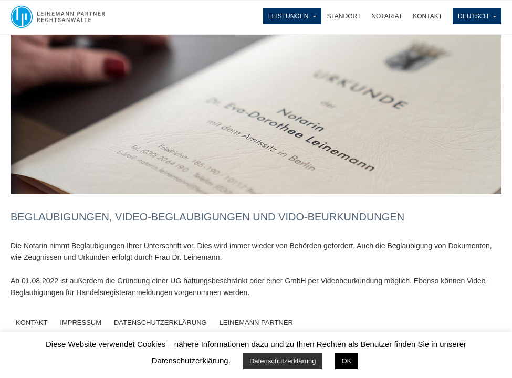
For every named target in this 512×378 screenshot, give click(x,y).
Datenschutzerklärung (282, 361)
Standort (344, 16)
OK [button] (346, 361)
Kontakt (427, 16)
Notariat (386, 16)
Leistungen (288, 16)
